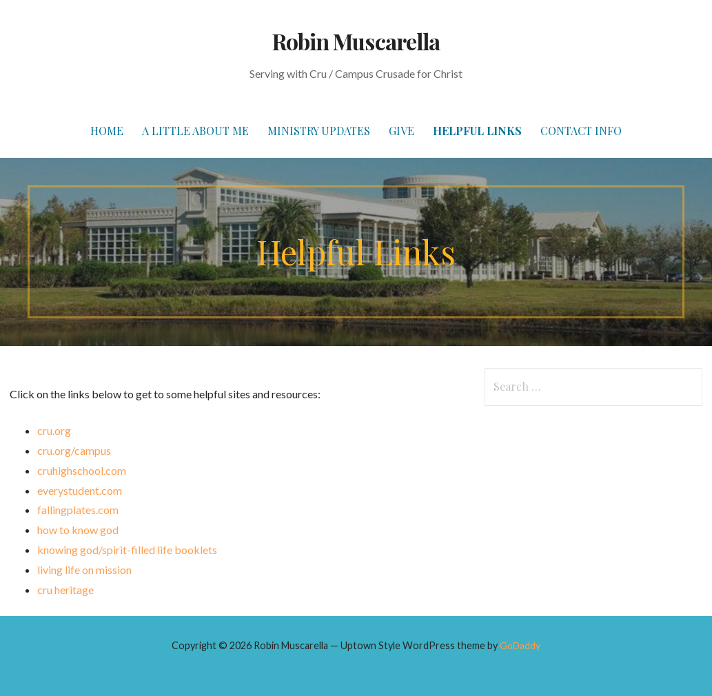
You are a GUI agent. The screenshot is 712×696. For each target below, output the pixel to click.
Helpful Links (477, 130)
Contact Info (581, 130)
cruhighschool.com (81, 470)
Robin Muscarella (356, 41)
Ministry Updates (318, 130)
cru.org (54, 430)
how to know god (78, 529)
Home (106, 130)
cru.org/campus (74, 450)
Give (401, 130)
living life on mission (84, 569)
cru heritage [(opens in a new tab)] (65, 589)
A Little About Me (195, 130)
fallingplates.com (78, 509)
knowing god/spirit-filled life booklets (127, 549)
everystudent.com (79, 490)
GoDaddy (520, 645)
